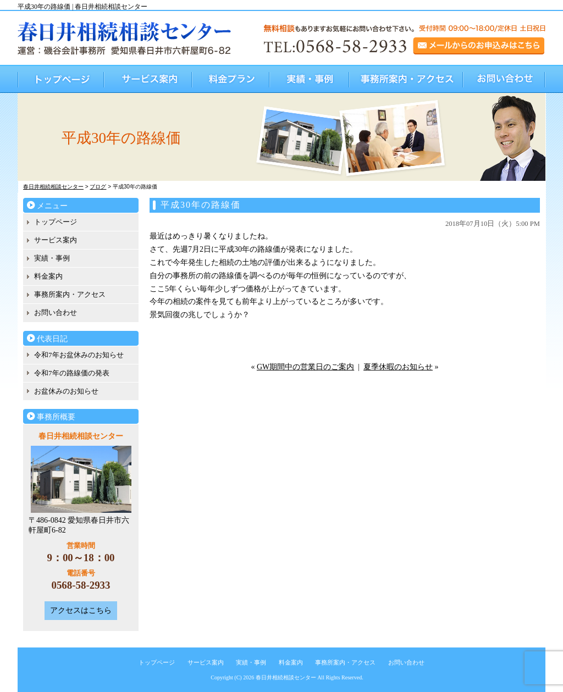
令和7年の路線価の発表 (71, 373)
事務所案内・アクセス (406, 79)
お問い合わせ (504, 79)
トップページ (61, 79)
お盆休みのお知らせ (66, 391)
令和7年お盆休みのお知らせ (79, 355)
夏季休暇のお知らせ (398, 367)
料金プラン (231, 79)
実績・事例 (310, 79)
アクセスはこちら (81, 610)
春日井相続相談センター (286, 677)
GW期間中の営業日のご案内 (305, 367)
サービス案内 (148, 79)
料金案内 (48, 276)
